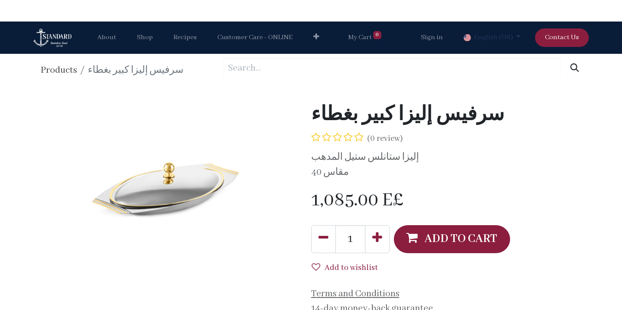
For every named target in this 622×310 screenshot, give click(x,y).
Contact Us (562, 37)
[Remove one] (323, 239)
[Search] (574, 68)
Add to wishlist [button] (345, 268)
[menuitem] (107, 38)
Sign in (432, 37)
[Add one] (377, 239)
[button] (316, 38)
